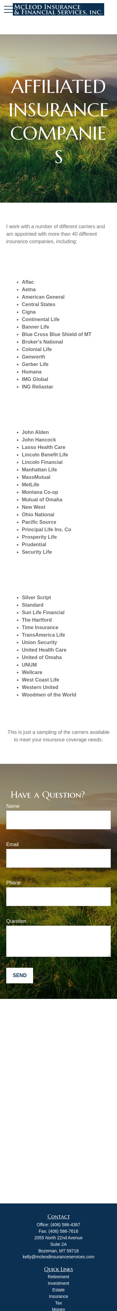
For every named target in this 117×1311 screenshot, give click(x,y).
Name (13, 806)
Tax (58, 1302)
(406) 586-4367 (65, 1224)
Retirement (58, 1276)
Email (12, 844)
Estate (58, 1289)
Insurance (58, 1296)
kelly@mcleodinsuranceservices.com (59, 1256)
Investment (58, 1283)
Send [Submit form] (20, 975)
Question (16, 921)
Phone (13, 882)
